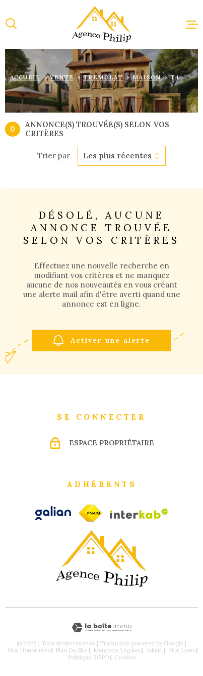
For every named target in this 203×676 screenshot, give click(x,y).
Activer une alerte (101, 340)
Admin (154, 650)
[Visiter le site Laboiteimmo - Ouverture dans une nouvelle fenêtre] (101, 627)
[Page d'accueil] (101, 24)
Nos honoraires (29, 650)
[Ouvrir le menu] (192, 24)
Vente (62, 77)
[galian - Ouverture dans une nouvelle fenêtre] (53, 513)
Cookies (125, 657)
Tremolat (103, 77)
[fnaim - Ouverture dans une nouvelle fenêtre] (90, 513)
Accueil (25, 77)
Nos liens (182, 650)
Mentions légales (116, 650)
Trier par (53, 155)
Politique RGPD (88, 657)
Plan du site (71, 650)
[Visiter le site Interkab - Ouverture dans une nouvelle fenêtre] (139, 514)
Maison (146, 77)
